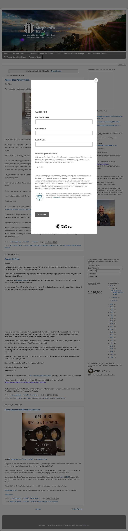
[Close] (96, 80)
